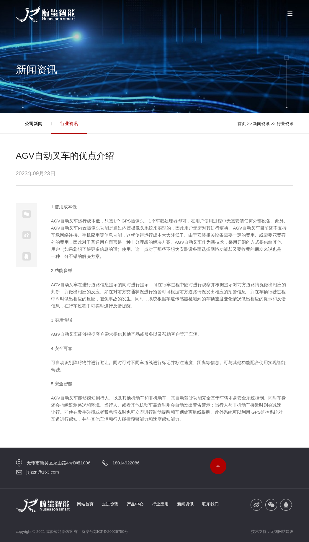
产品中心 (135, 504)
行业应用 (160, 504)
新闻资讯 (261, 123)
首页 (242, 123)
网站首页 (85, 504)
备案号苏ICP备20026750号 (105, 531)
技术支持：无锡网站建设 (272, 531)
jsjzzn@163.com (43, 471)
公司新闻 (33, 123)
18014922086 (126, 462)
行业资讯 (69, 123)
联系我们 (210, 504)
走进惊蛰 (110, 504)
